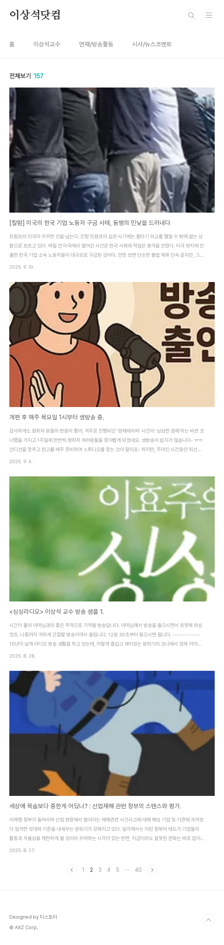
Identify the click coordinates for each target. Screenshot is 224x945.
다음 (152, 870)
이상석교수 (46, 44)
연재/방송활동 (96, 44)
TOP (208, 920)
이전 (72, 870)
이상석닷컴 (35, 15)
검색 (191, 15)
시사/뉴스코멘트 (152, 44)
